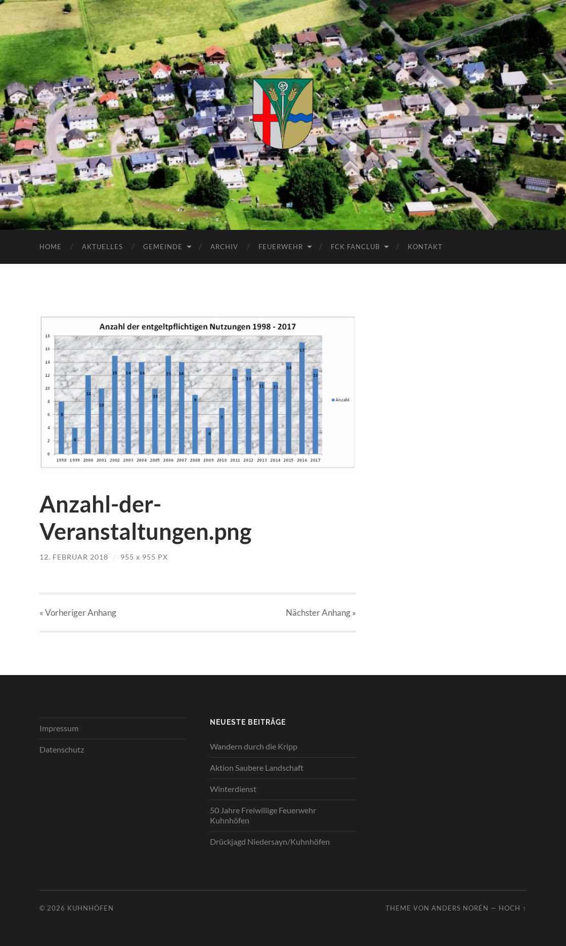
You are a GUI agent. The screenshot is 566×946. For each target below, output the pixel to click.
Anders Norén (460, 908)
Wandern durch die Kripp (253, 746)
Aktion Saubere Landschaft (256, 767)
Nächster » (321, 612)
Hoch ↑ (512, 908)
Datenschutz (61, 749)
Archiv (224, 247)
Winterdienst (233, 789)
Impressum (58, 728)
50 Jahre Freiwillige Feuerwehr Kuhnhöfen (263, 815)
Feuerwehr (280, 247)
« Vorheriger (77, 612)
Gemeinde (163, 247)
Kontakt (425, 247)
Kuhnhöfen (90, 908)
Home (50, 247)
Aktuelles (102, 247)
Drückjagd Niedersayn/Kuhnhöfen (270, 841)
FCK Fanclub (355, 247)
